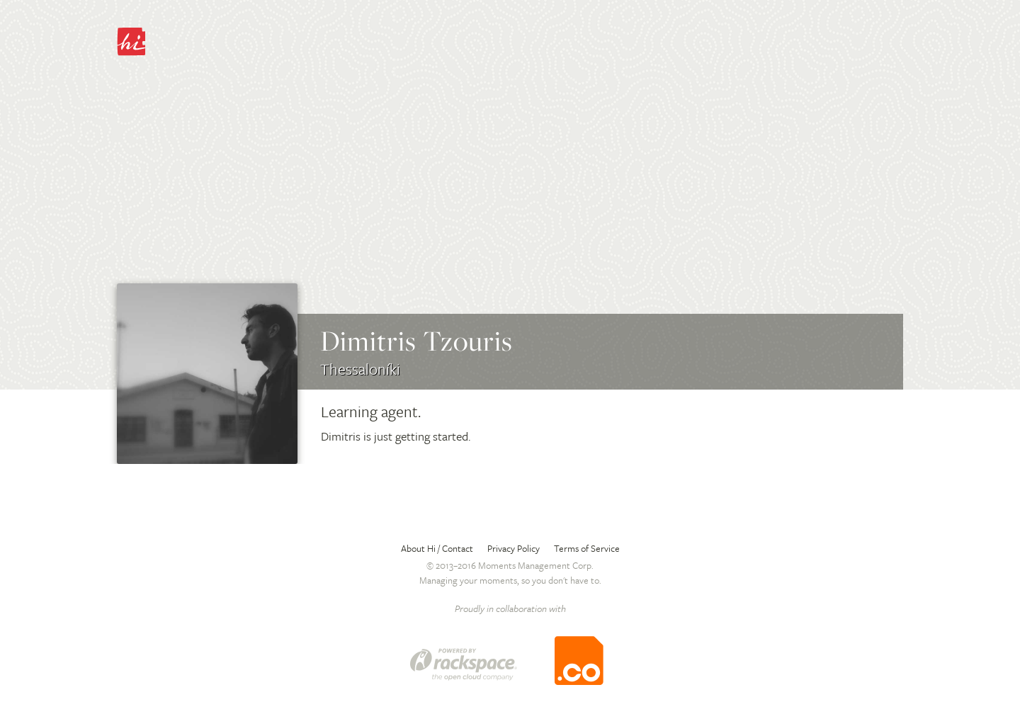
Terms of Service (587, 548)
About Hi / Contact (437, 548)
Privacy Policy (513, 548)
